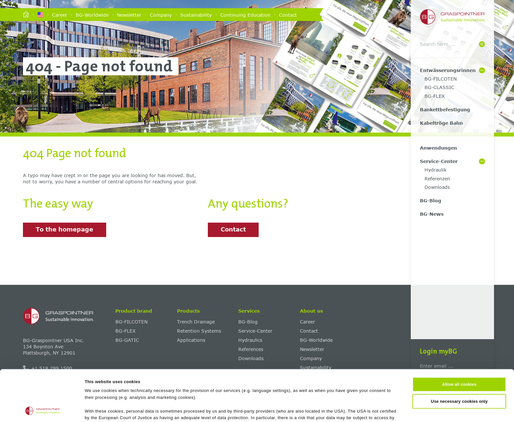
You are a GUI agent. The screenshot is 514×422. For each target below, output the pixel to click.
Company (161, 14)
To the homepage (64, 229)
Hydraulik (435, 170)
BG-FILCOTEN (441, 79)
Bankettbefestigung (445, 109)
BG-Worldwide (92, 14)
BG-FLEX (435, 96)
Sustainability (196, 14)
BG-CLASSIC (439, 87)
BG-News (432, 214)
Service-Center (439, 161)
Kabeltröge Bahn (441, 123)
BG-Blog (430, 200)
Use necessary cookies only (459, 353)
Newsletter (129, 14)
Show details (318, 409)
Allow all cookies (459, 336)
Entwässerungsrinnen (448, 70)
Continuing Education (245, 14)
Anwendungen (438, 148)
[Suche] (482, 44)
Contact (288, 14)
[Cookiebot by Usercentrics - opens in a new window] (42, 410)
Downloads (437, 187)
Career (59, 14)
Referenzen (437, 178)
